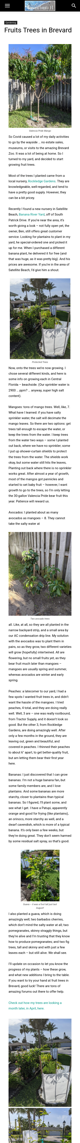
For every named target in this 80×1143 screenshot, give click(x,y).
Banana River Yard (32, 214)
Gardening (11, 22)
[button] (7, 6)
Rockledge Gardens (41, 181)
